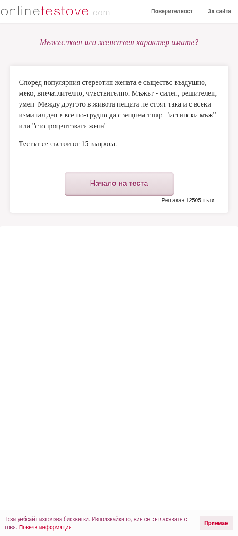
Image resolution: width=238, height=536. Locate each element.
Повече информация (45, 527)
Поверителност (172, 11)
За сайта (219, 11)
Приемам (216, 523)
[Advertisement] (119, 304)
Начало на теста (119, 183)
